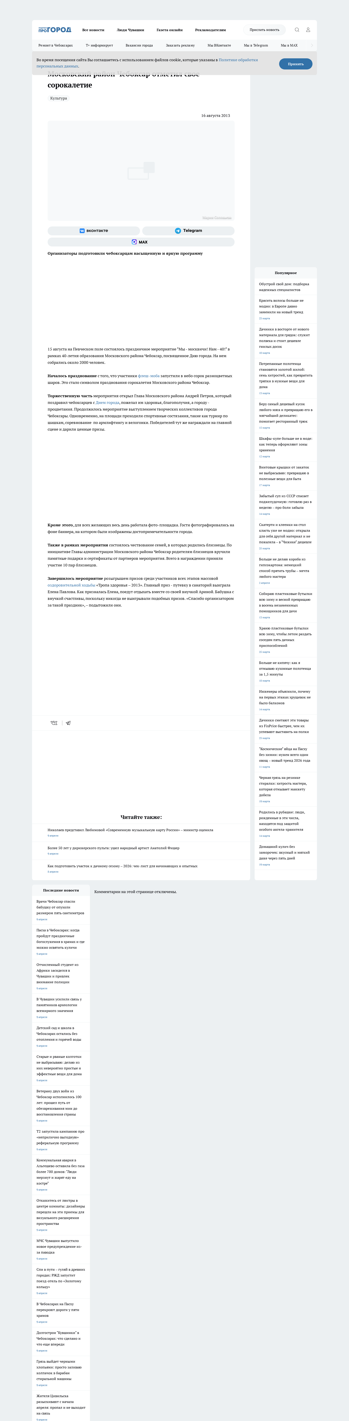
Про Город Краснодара (161, 1253)
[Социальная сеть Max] (141, 242)
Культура (58, 98)
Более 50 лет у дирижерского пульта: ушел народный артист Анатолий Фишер (141, 851)
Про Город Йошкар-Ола (123, 1242)
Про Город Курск (80, 1247)
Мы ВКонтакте (219, 45)
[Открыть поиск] (296, 29)
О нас (91, 1274)
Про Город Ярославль (45, 1247)
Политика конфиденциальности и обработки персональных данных (74, 1356)
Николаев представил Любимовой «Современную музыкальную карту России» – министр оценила (141, 833)
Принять (296, 64)
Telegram (37, 1274)
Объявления (39, 1279)
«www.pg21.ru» (63, 1294)
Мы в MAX (289, 45)
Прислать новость (264, 29)
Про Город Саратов (197, 1247)
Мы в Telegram (256, 45)
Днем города (107, 402)
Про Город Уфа (156, 1247)
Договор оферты (98, 1279)
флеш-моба (149, 375)
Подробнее (149, 1350)
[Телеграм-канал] (188, 230)
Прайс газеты (40, 1285)
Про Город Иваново (197, 1242)
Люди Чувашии (130, 30)
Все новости (93, 30)
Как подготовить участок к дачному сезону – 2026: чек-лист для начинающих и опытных (141, 869)
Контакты (151, 1274)
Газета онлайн (170, 30)
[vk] (54, 723)
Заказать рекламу (180, 45)
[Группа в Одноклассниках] (237, 1248)
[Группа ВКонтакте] (94, 230)
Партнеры (151, 1285)
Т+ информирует (99, 45)
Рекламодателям (210, 30)
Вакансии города (139, 45)
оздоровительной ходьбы (71, 585)
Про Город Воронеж (159, 1242)
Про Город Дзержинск (84, 1253)
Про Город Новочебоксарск (49, 1242)
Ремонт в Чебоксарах (56, 45)
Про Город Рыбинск (120, 1247)
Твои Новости (79, 1242)
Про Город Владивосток (123, 1253)
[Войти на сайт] (308, 29)
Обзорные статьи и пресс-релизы (166, 1279)
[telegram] (69, 723)
